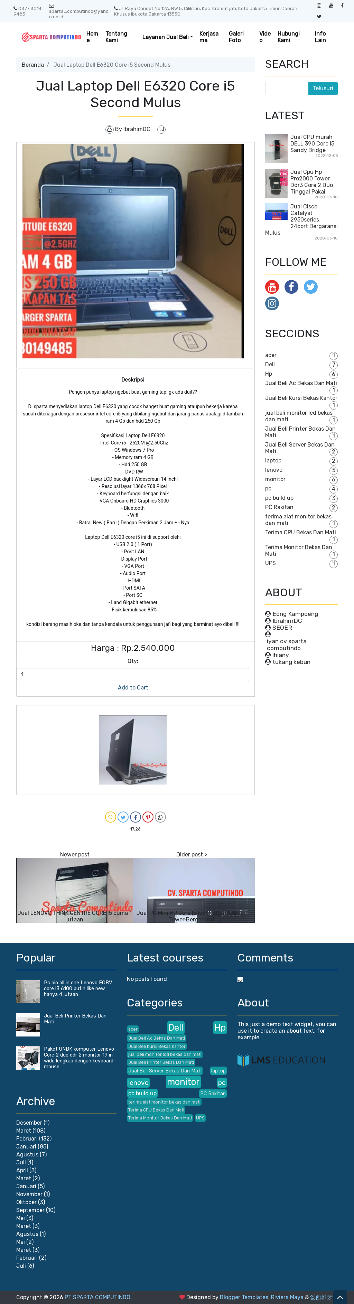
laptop (273, 460)
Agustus (27, 1154)
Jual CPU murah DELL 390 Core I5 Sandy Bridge (312, 143)
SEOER (282, 627)
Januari (26, 1146)
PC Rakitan (279, 507)
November (29, 1194)
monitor (275, 479)
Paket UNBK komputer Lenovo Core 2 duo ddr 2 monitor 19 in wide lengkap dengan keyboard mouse (79, 1058)
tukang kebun (291, 661)
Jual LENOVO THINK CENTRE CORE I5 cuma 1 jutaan (75, 916)
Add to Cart (133, 687)
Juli (21, 1162)
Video (265, 37)
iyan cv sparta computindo (287, 644)
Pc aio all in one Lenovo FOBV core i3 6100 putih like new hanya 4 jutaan (78, 988)
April (22, 1170)
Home (92, 37)
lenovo (273, 470)
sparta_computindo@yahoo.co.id (79, 11)
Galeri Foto (236, 37)
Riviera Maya (287, 1297)
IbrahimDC (287, 620)
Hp (268, 373)
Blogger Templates (244, 1297)
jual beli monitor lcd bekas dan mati (165, 1054)
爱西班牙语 (324, 1297)
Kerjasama (208, 37)
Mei (20, 1218)
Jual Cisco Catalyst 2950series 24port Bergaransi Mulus (301, 219)
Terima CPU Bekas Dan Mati (300, 532)
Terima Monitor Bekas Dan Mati (160, 1117)
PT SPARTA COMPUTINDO (97, 1297)
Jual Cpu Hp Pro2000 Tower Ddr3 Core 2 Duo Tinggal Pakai (311, 182)
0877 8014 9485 (27, 11)
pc (268, 488)
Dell (270, 364)
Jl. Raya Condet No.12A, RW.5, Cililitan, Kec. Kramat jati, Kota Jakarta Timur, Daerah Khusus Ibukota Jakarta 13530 (205, 11)
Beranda (33, 65)
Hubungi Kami (289, 37)
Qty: (133, 661)
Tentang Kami (116, 37)
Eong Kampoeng (295, 613)
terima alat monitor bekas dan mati (164, 1102)
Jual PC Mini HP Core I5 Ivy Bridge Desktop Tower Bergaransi (191, 916)
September (30, 1210)
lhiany (280, 654)
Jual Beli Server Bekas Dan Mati (165, 1071)
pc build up (279, 498)
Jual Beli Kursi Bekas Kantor (301, 398)
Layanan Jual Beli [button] (165, 37)
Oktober (26, 1202)
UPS (270, 563)
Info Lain (320, 37)
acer (271, 355)
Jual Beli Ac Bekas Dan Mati (301, 383)
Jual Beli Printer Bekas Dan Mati (161, 1062)
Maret (23, 1130)
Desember (29, 1122)
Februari (27, 1138)
